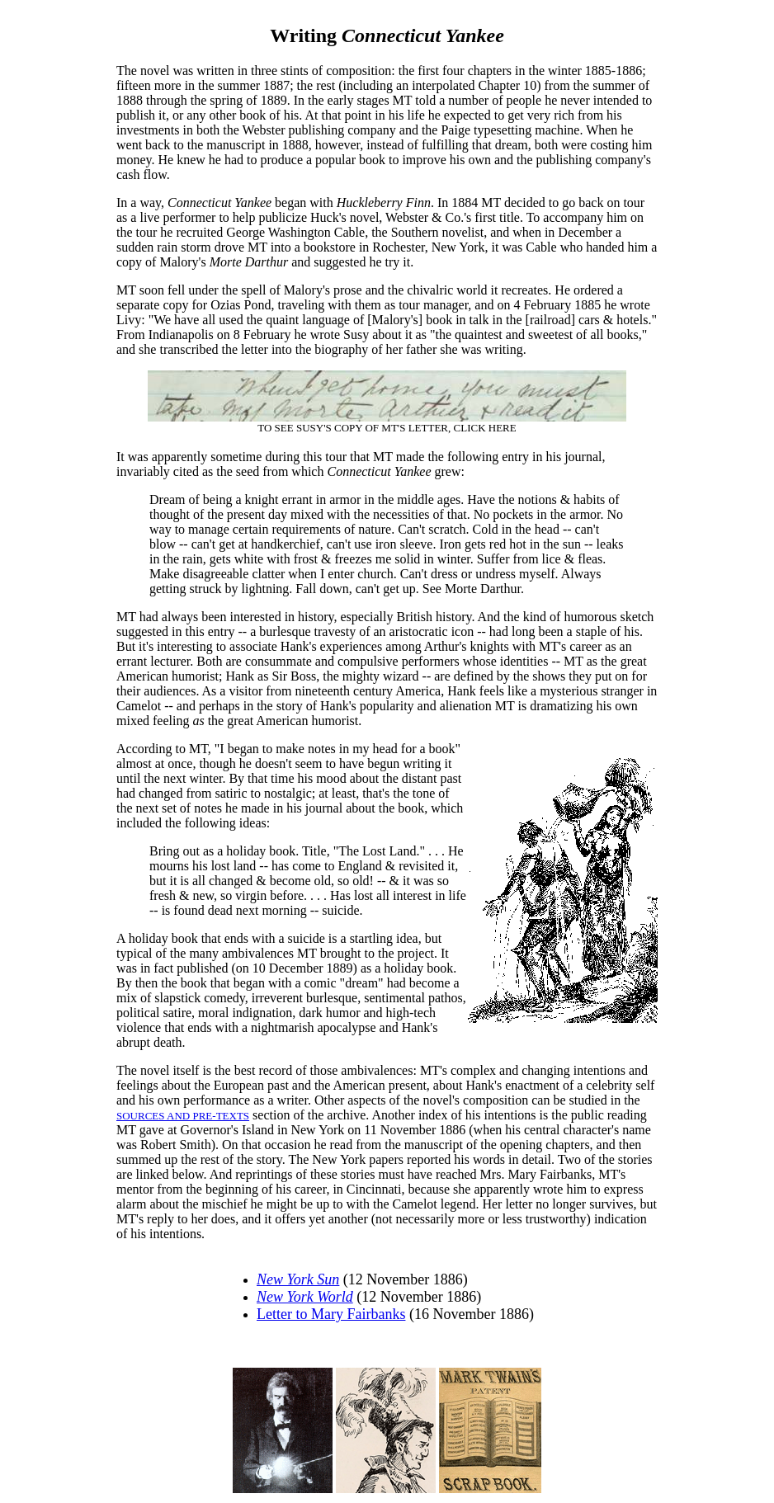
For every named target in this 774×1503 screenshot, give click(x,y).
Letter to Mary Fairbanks (331, 1314)
